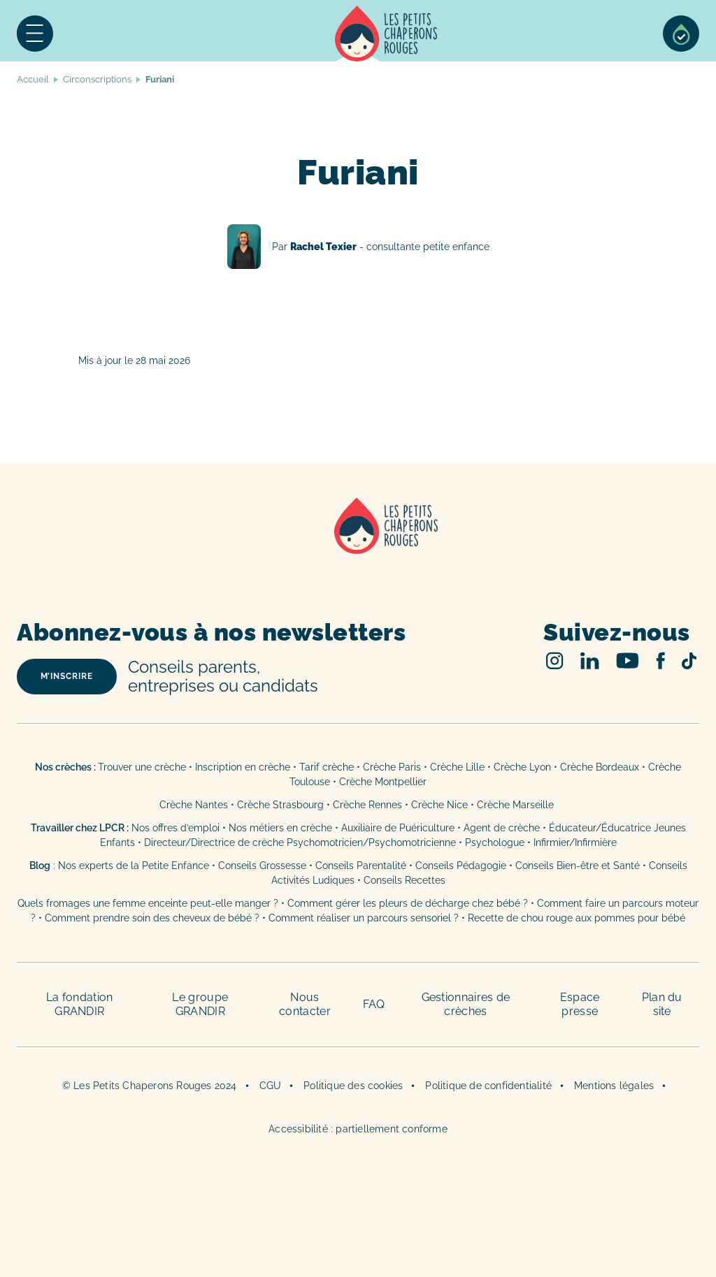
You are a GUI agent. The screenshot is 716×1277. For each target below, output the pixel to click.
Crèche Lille (457, 767)
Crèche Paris (392, 767)
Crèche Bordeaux (599, 767)
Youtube (627, 660)
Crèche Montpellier (383, 781)
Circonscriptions (97, 79)
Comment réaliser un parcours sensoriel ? (363, 918)
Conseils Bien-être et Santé (577, 865)
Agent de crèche (502, 827)
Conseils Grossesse (262, 865)
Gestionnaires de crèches (466, 1004)
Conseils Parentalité (360, 865)
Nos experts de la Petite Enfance (133, 865)
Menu (35, 33)
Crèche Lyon (522, 767)
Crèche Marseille (517, 804)
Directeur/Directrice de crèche (215, 842)
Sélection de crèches (681, 33)
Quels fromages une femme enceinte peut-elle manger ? (147, 903)
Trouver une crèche (142, 767)
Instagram (555, 660)
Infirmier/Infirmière (575, 842)
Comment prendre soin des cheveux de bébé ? (152, 918)
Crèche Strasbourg (280, 804)
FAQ (374, 1004)
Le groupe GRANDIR (200, 1004)
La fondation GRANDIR (79, 1004)
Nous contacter (305, 1004)
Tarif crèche (326, 767)
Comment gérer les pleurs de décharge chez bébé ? (409, 903)
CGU (270, 1085)
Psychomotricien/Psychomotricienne (371, 842)
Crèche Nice (439, 804)
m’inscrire (67, 676)
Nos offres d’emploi (175, 827)
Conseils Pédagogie (460, 865)
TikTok (689, 660)
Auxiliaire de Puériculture (397, 827)
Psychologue (494, 842)
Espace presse (580, 1004)
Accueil (386, 33)
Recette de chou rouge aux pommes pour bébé (576, 918)
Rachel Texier (358, 246)
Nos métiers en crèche (280, 827)
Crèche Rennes (367, 804)
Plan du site (662, 1004)
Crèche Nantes (193, 804)
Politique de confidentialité (488, 1085)
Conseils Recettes (404, 880)
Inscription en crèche (242, 767)
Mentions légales (614, 1085)
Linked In (589, 660)
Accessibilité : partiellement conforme (358, 1128)
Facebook (660, 660)
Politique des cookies (353, 1085)
